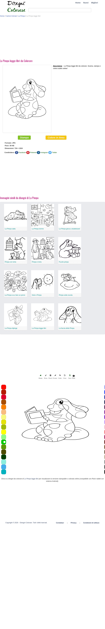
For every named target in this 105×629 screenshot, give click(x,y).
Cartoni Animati (11, 16)
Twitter (54, 153)
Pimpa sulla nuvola (66, 295)
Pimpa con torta (10, 262)
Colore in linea (56, 138)
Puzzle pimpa (64, 262)
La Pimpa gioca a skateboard (69, 229)
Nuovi (85, 3)
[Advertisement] (40, 39)
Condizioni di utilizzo (91, 523)
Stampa (24, 138)
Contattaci (60, 523)
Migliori (94, 3)
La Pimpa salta (10, 229)
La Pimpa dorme (38, 229)
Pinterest (33, 153)
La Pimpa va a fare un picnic (15, 295)
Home (78, 3)
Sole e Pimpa (36, 295)
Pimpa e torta (36, 262)
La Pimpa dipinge (11, 329)
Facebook (22, 153)
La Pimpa (21, 16)
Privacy (73, 523)
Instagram (44, 153)
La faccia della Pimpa (66, 329)
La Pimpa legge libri (39, 329)
